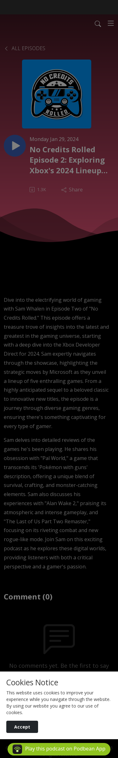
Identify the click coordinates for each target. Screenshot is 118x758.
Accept (22, 727)
